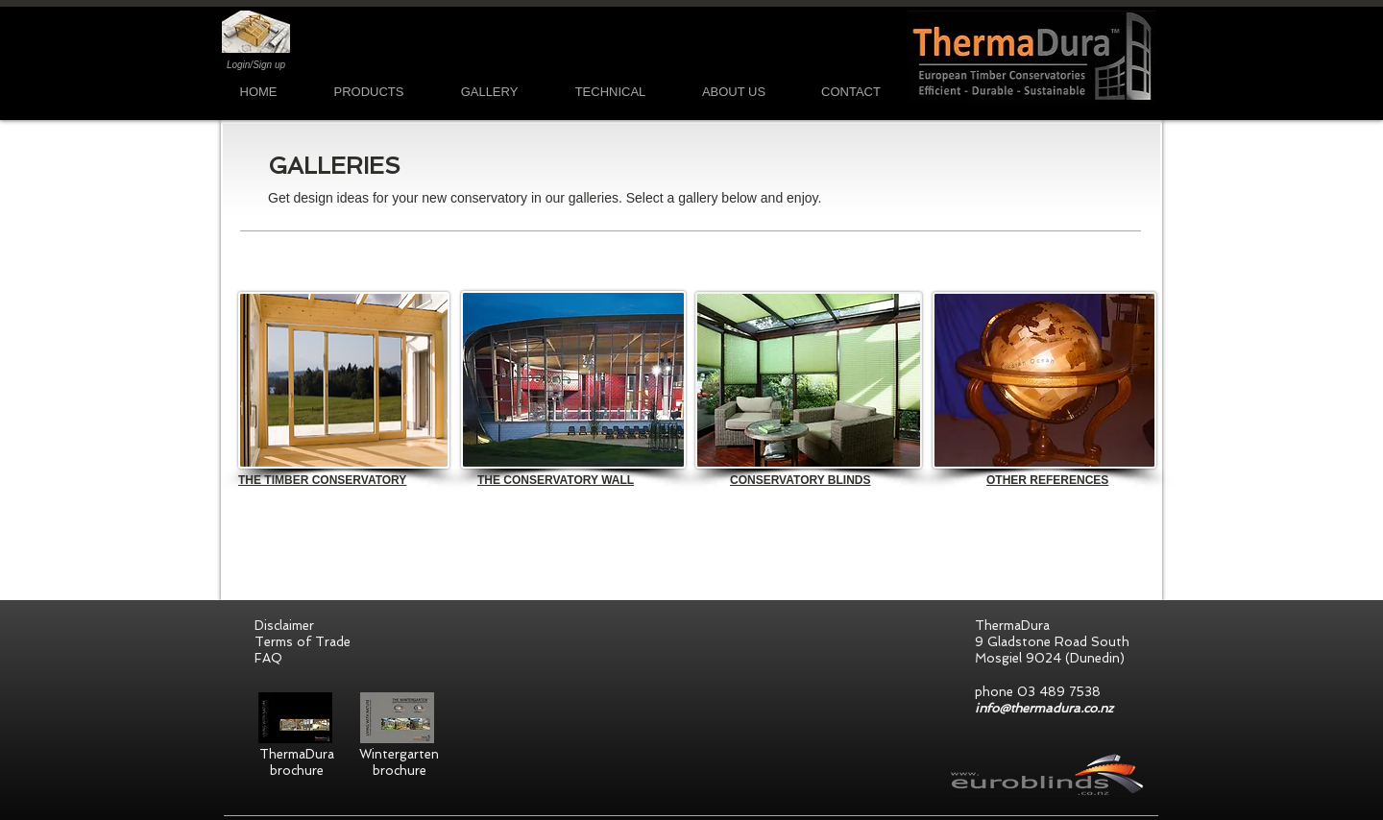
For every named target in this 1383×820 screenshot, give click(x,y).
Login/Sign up (256, 65)
